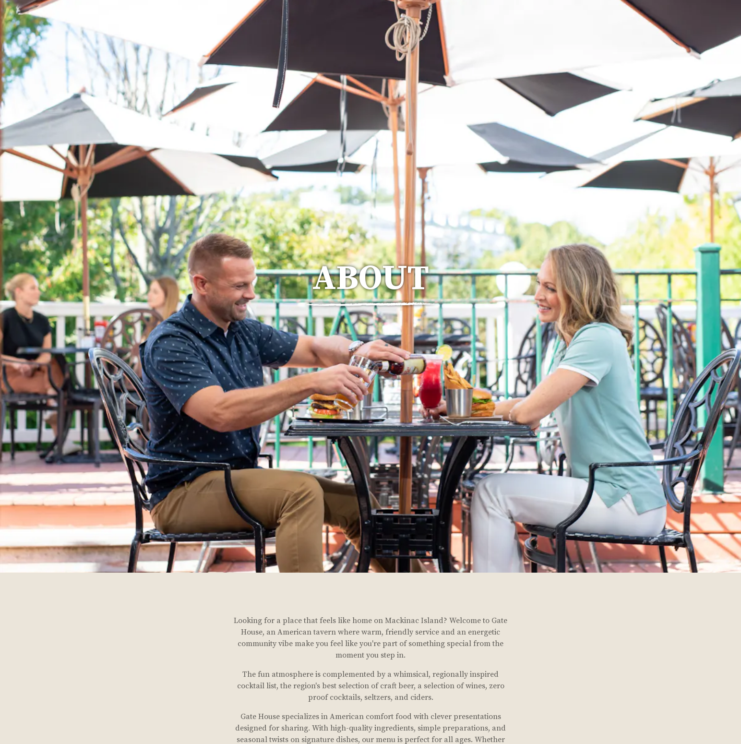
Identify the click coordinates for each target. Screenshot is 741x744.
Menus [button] (546, 31)
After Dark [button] (700, 31)
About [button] (582, 31)
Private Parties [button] (636, 31)
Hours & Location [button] (486, 31)
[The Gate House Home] (56, 32)
